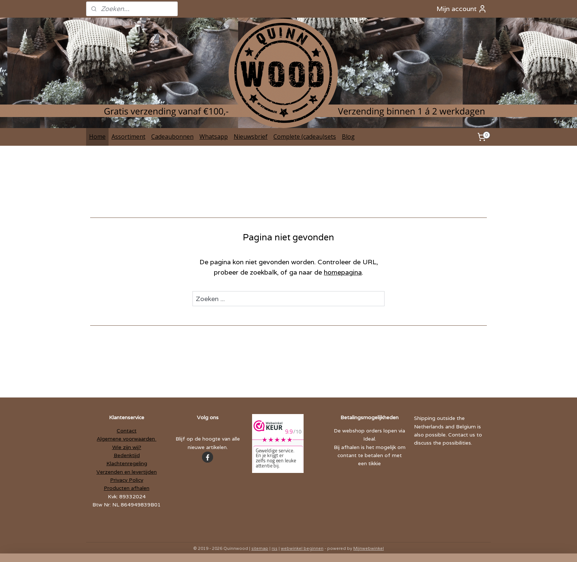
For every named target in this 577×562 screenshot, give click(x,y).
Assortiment (128, 136)
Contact (127, 430)
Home (97, 136)
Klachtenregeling (126, 463)
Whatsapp (213, 136)
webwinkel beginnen (302, 548)
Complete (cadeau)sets (304, 136)
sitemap (259, 548)
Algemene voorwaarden (126, 438)
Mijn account (461, 8)
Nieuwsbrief (251, 136)
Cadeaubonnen (172, 136)
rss (274, 548)
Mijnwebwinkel (368, 548)
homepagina (343, 272)
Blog (348, 136)
